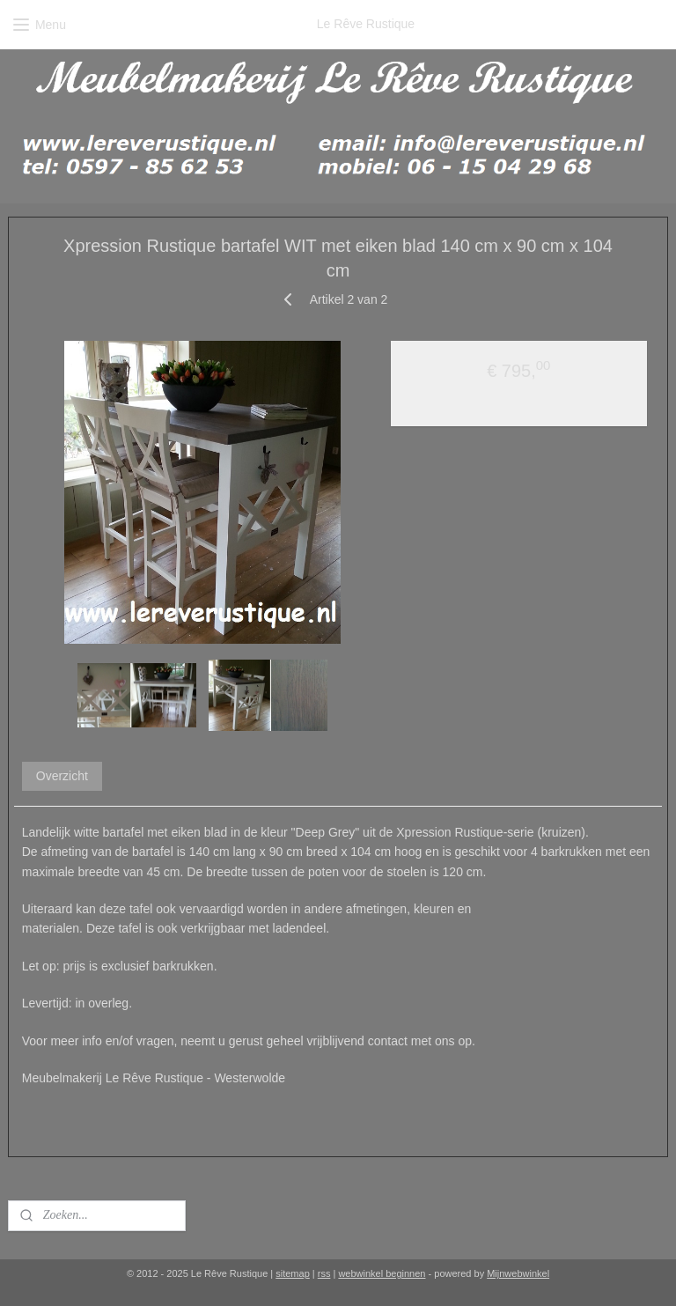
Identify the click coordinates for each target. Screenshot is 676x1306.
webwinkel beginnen (381, 1273)
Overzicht (62, 775)
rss (324, 1273)
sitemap (293, 1273)
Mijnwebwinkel (518, 1273)
